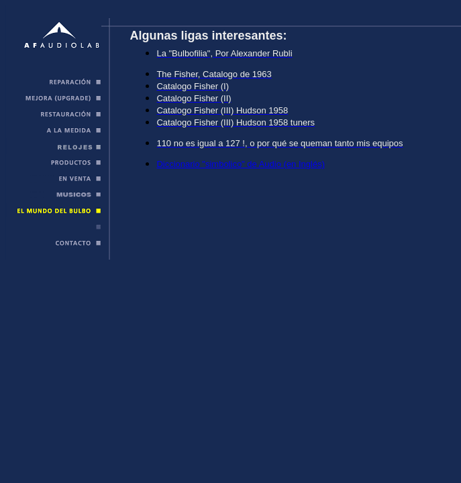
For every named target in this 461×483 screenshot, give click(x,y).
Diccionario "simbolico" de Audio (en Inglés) (240, 164)
